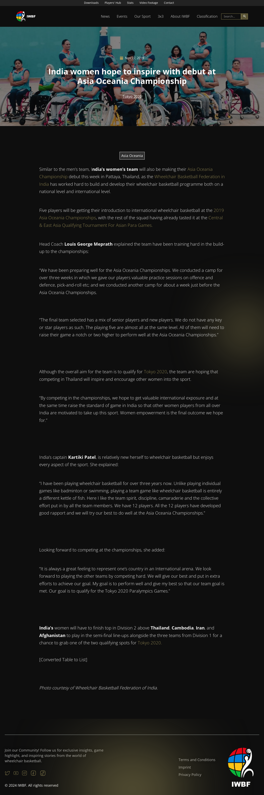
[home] (26, 16)
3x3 (161, 16)
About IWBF (180, 16)
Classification (207, 16)
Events (122, 16)
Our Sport (142, 16)
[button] (105, 16)
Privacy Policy (190, 774)
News (105, 16)
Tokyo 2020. (150, 644)
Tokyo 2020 (132, 96)
